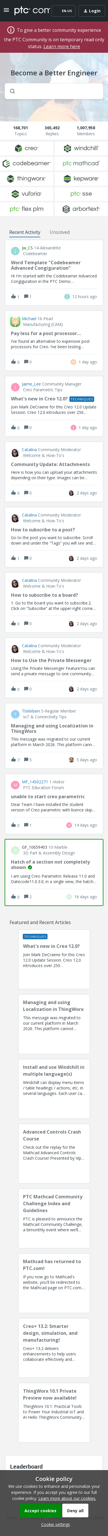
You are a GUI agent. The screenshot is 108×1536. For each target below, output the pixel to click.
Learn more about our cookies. (67, 1498)
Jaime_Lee (31, 384)
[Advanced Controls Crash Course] (54, 1154)
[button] (54, 1524)
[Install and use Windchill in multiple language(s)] (54, 1089)
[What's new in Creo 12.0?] (54, 959)
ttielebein (31, 711)
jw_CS (27, 248)
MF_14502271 (35, 782)
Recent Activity (24, 232)
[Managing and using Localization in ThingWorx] (54, 1024)
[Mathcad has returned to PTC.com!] (54, 1283)
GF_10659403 (34, 847)
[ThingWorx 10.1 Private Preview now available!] (54, 1413)
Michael (29, 319)
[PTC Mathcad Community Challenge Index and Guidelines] (54, 1218)
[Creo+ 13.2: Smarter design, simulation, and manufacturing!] (54, 1348)
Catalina (29, 450)
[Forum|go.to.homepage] (28, 10)
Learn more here (61, 46)
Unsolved (60, 232)
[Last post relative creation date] (84, 296)
